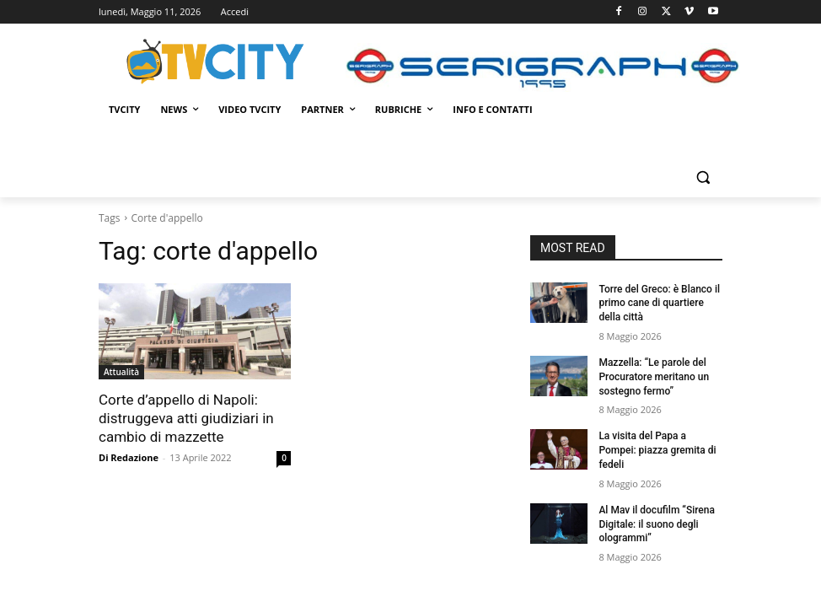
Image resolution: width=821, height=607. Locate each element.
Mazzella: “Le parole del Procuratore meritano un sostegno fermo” (653, 377)
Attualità (121, 372)
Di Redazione (128, 457)
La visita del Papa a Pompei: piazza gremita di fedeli (657, 450)
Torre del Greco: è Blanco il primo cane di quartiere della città (659, 303)
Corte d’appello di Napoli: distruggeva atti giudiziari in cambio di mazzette (186, 418)
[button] (702, 177)
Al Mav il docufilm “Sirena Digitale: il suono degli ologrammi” (656, 524)
